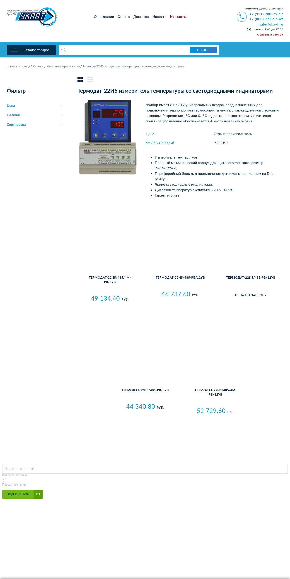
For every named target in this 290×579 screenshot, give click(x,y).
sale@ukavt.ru (271, 24)
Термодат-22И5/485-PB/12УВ (180, 278)
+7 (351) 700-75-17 (266, 14)
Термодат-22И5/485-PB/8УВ (145, 390)
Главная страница (18, 67)
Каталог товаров (37, 50)
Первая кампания (14, 485)
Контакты (178, 16)
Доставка (141, 16)
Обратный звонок (270, 34)
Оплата (124, 16)
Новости (159, 16)
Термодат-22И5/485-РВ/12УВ (250, 278)
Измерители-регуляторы (63, 67)
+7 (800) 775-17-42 (266, 19)
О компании (104, 16)
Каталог (38, 67)
